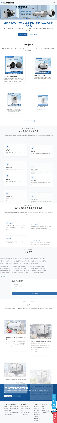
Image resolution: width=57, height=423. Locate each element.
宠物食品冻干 (45, 405)
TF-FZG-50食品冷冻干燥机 (13, 72)
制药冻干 (44, 401)
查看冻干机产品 (33, 34)
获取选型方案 (23, 34)
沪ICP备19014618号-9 (14, 399)
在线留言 (17, 388)
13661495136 (27, 401)
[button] (2, 12)
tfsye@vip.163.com (25, 405)
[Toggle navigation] (54, 2)
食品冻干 (44, 399)
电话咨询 (8, 388)
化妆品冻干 (44, 403)
